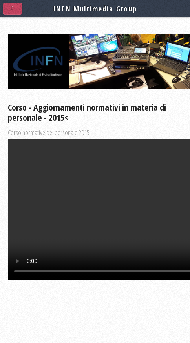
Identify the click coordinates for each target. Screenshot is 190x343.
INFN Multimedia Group (95, 8)
